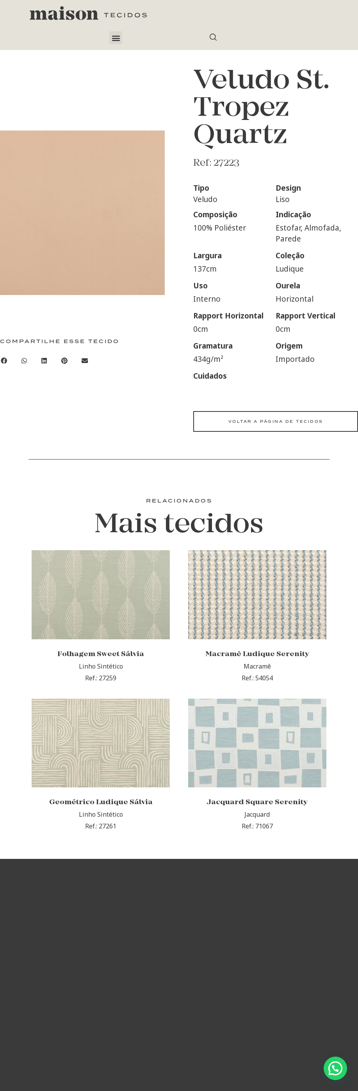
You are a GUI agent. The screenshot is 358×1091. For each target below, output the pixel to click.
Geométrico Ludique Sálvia (101, 828)
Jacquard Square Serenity (257, 828)
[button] (115, 37)
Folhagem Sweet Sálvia (100, 667)
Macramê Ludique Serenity (257, 667)
